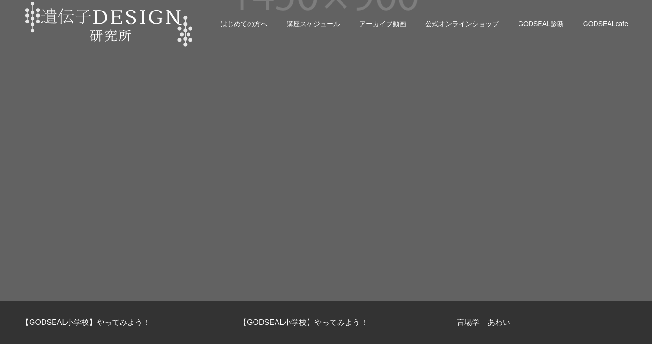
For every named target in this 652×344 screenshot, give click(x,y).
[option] (109, 322)
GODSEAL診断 (541, 24)
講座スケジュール (313, 24)
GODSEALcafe (605, 24)
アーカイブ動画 (382, 24)
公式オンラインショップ (462, 24)
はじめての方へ (244, 24)
